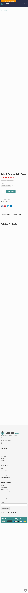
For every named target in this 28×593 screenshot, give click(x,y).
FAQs (3, 528)
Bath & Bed (17, 9)
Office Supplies (5, 545)
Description (6, 285)
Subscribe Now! (5, 579)
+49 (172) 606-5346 (6, 511)
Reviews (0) (17, 285)
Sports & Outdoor (6, 547)
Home (2, 9)
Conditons (4, 564)
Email (3, 573)
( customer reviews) (11, 251)
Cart (3, 556)
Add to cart (11, 262)
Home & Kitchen (9, 9)
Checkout (4, 558)
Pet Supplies (5, 543)
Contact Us (4, 531)
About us (4, 526)
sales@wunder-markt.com (7, 508)
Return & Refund (6, 562)
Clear (13, 256)
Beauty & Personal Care (7, 539)
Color (2, 254)
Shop (3, 524)
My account (5, 560)
